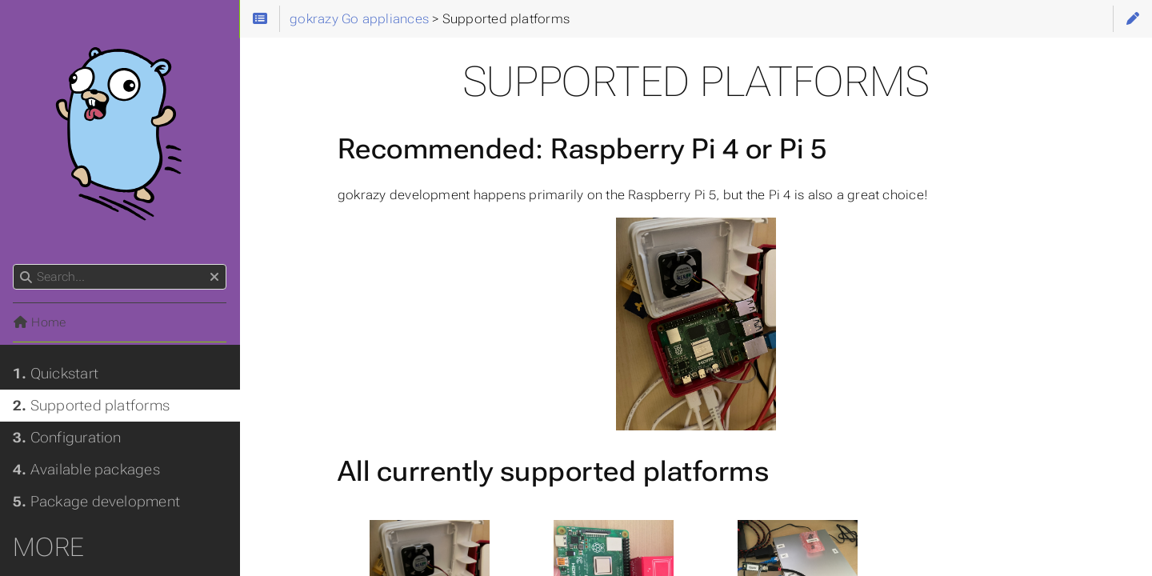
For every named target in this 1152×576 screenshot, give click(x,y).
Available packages (86, 470)
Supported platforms (91, 406)
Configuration (67, 438)
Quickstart (55, 374)
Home (39, 322)
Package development (96, 502)
